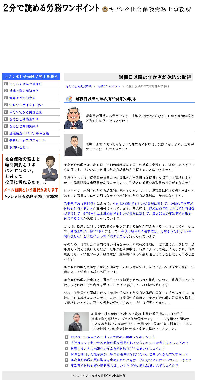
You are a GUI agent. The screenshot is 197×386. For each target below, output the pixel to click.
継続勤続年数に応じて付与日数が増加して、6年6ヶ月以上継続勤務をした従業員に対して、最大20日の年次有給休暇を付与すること (129, 213)
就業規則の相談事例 (24, 91)
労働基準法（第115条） (87, 231)
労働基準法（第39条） (80, 203)
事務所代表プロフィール (27, 140)
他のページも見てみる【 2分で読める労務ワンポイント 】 (113, 337)
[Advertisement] (98, 42)
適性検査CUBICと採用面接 (29, 133)
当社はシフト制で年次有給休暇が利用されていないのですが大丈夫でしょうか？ (130, 342)
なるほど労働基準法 (24, 119)
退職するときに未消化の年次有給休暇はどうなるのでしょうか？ (118, 348)
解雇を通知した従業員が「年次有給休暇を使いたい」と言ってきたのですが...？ (129, 354)
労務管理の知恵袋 (22, 98)
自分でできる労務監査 (25, 112)
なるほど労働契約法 (79, 86)
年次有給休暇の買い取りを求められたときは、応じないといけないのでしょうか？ (131, 360)
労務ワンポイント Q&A (26, 105)
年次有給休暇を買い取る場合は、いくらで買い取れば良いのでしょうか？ (125, 365)
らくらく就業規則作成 (25, 84)
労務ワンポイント (108, 86)
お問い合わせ (19, 147)
